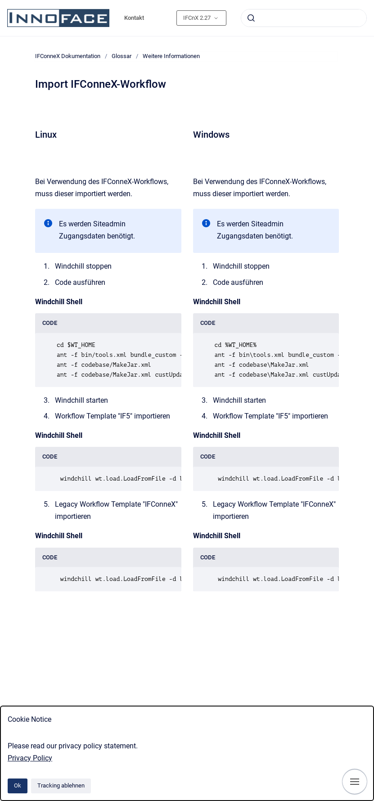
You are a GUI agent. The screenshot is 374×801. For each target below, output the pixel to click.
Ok (17, 785)
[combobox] (303, 18)
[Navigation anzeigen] (354, 782)
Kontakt (134, 17)
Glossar (121, 56)
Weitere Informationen (171, 56)
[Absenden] (251, 18)
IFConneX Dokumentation (67, 56)
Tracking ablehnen (61, 785)
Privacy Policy (30, 758)
